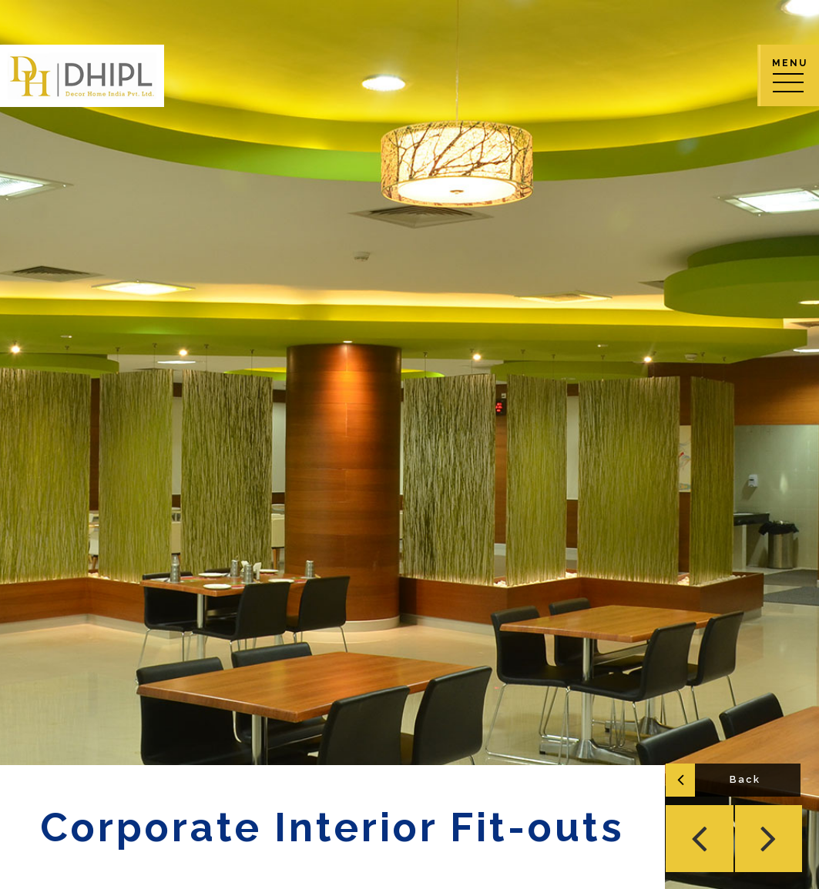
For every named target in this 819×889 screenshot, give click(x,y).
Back (746, 781)
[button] (702, 840)
